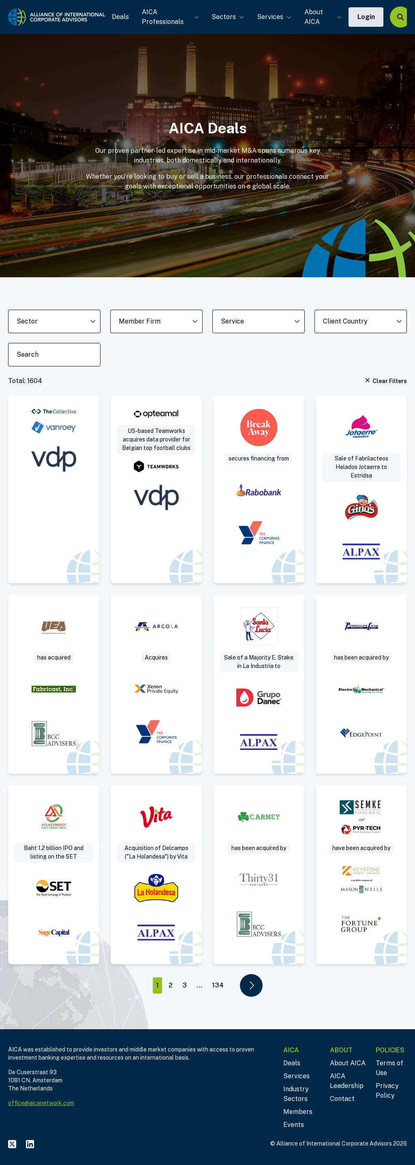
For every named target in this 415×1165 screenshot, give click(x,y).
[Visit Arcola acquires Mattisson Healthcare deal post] (156, 684)
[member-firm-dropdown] (156, 321)
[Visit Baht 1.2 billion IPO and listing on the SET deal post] (53, 874)
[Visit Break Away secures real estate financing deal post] (258, 489)
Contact (342, 1099)
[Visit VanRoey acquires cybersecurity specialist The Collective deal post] (53, 489)
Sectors (226, 17)
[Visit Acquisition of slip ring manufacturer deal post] (53, 684)
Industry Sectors (296, 1094)
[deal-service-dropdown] (258, 321)
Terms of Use (389, 1068)
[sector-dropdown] (54, 321)
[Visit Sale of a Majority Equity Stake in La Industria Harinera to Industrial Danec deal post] (258, 684)
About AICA (321, 17)
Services (273, 17)
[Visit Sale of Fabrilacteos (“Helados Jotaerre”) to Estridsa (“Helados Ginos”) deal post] (361, 489)
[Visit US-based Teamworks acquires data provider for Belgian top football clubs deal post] (156, 489)
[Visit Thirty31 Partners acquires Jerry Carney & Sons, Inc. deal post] (258, 874)
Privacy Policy (387, 1090)
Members (297, 1112)
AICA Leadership (347, 1081)
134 (218, 985)
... (199, 985)
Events (293, 1125)
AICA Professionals (169, 17)
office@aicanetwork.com (41, 1103)
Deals (119, 17)
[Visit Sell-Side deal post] (361, 684)
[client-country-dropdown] (360, 321)
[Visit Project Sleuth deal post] (361, 874)
